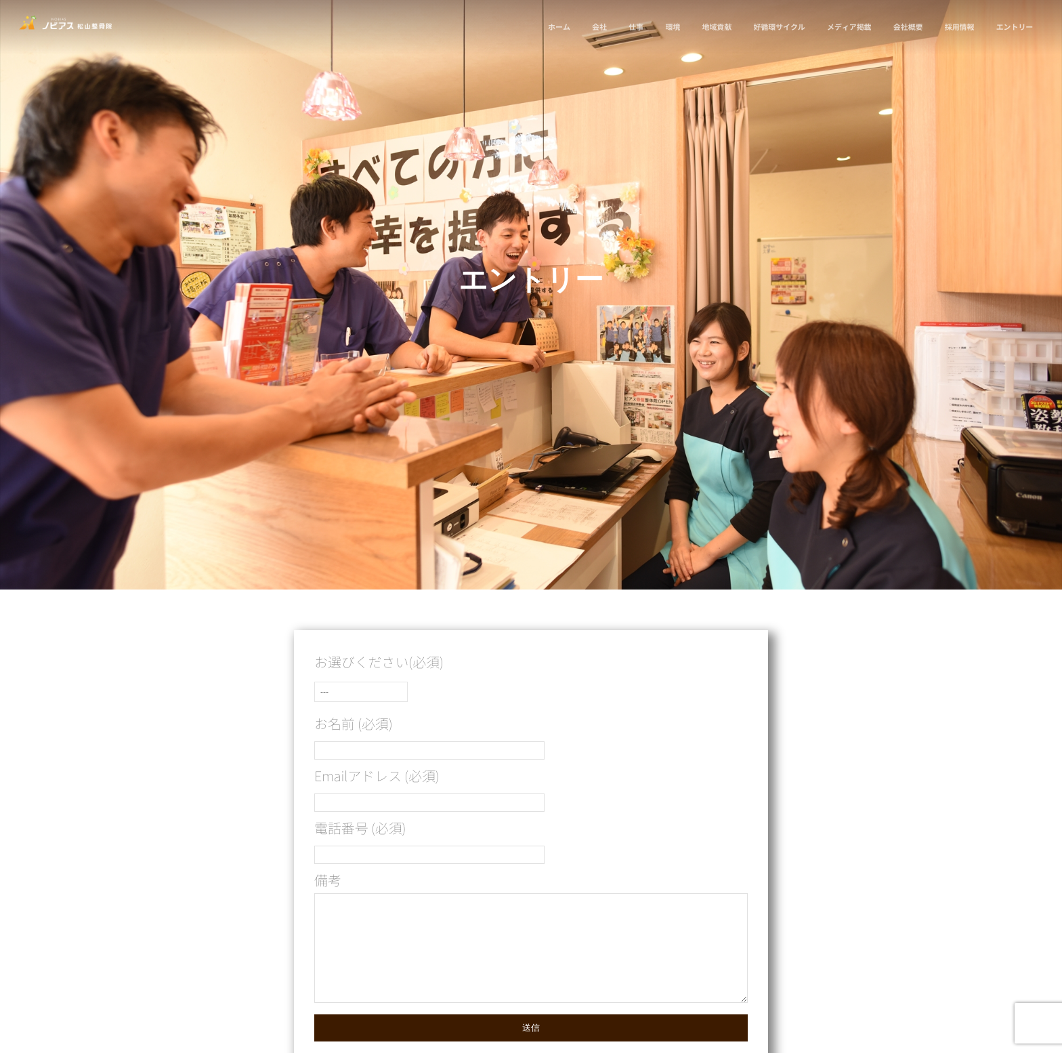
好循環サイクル (777, 27)
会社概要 (907, 27)
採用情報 (958, 27)
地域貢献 (715, 27)
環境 (671, 27)
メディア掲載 (848, 27)
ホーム (558, 27)
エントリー (1013, 27)
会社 (598, 27)
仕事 (634, 27)
